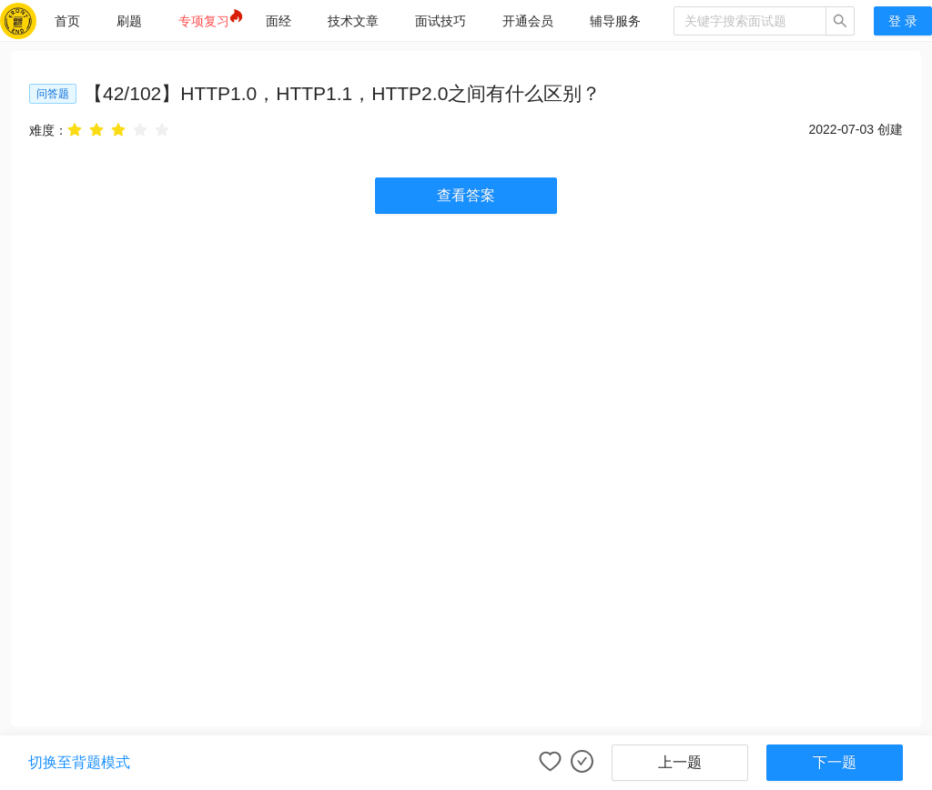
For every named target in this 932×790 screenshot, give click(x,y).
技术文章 (353, 21)
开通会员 (527, 21)
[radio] (74, 129)
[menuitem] (67, 21)
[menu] (355, 20)
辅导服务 (615, 21)
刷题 (129, 21)
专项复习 (203, 21)
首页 (67, 21)
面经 (278, 21)
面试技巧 (440, 21)
